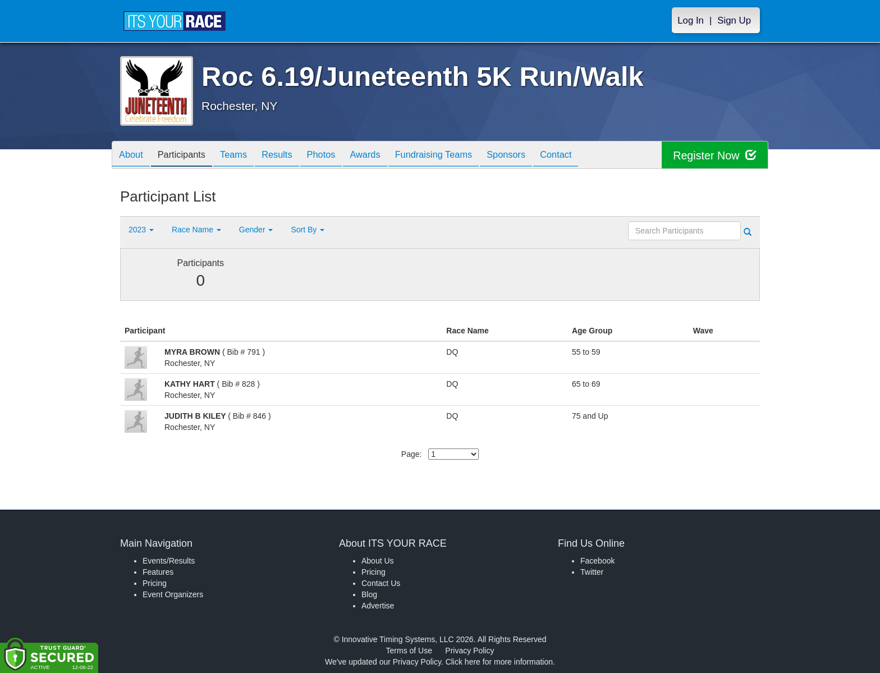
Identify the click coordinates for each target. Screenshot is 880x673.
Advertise (377, 605)
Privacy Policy (469, 650)
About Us (377, 560)
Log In (690, 20)
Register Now (714, 155)
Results (292, 155)
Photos (340, 155)
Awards (388, 155)
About (133, 155)
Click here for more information (499, 661)
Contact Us (380, 583)
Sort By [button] (307, 229)
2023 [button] (141, 229)
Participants (188, 155)
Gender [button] (256, 229)
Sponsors (539, 155)
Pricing (155, 583)
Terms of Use (409, 650)
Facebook (597, 560)
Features (158, 571)
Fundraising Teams (461, 155)
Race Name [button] (196, 229)
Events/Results (169, 560)
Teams (244, 155)
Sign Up (734, 20)
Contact (593, 155)
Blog (369, 594)
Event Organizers (173, 594)
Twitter (591, 571)
